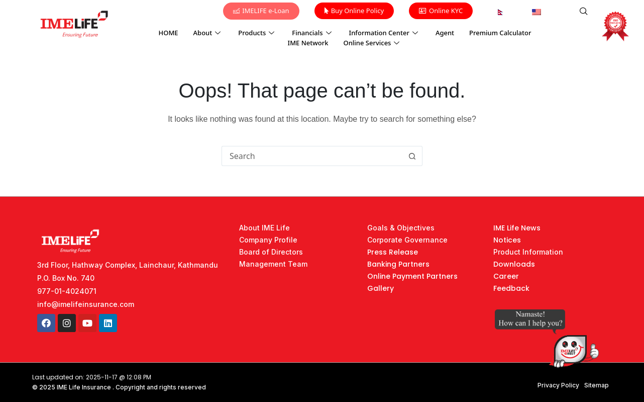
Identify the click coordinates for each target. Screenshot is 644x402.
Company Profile (268, 239)
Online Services (372, 42)
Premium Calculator (500, 32)
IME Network (308, 42)
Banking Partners (398, 264)
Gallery (380, 288)
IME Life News (517, 228)
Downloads (514, 264)
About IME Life (264, 227)
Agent (445, 32)
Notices (507, 240)
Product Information (528, 252)
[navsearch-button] (583, 11)
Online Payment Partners (412, 276)
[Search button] (412, 156)
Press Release (392, 252)
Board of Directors (271, 252)
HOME (168, 32)
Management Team (273, 264)
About (208, 32)
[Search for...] (312, 156)
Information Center (384, 32)
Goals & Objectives (401, 227)
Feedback (511, 288)
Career (506, 276)
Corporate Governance (407, 239)
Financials (313, 32)
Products (257, 32)
